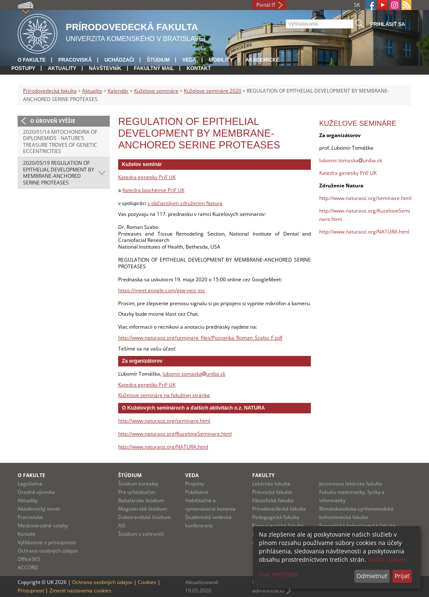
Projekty (194, 483)
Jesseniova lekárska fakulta (350, 483)
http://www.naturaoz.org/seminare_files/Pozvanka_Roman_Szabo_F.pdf (200, 337)
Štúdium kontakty (138, 483)
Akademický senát (39, 508)
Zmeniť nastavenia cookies (80, 590)
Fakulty (263, 475)
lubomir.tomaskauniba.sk (194, 373)
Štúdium (158, 60)
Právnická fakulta (272, 492)
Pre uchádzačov (136, 492)
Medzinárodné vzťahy (43, 525)
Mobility (221, 60)
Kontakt (198, 68)
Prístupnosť (31, 590)
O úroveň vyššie (52, 121)
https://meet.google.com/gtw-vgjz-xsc (161, 290)
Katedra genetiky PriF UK (147, 177)
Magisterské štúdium (142, 508)
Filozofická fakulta (273, 500)
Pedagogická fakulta (275, 517)
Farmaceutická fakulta (278, 525)
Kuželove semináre (156, 90)
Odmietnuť (372, 576)
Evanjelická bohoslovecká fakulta (357, 525)
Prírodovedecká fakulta (50, 90)
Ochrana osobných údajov (48, 550)
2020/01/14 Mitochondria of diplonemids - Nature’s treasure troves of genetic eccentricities (60, 141)
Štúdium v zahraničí (141, 533)
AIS (122, 525)
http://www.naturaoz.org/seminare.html (164, 420)
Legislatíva (30, 483)
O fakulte (32, 60)
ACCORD (28, 567)
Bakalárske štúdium (141, 500)
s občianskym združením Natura (184, 203)
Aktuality (62, 68)
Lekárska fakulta (271, 483)
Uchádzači (119, 60)
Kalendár (118, 90)
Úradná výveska (36, 492)
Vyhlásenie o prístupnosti (47, 542)
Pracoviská (75, 60)
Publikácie (197, 492)
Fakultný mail (154, 68)
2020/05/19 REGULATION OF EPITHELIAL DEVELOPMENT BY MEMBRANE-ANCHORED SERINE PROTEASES (58, 172)
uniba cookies (387, 559)
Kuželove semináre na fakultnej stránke (164, 395)
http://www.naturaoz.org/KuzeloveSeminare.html (175, 433)
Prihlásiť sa (387, 24)
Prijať (402, 576)
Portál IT (266, 4)
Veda (189, 60)
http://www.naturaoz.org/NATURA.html (163, 446)
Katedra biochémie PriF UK (153, 190)
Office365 (29, 559)
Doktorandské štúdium (144, 517)
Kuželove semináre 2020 (212, 90)
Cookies (147, 582)
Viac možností (278, 574)
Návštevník (105, 68)
